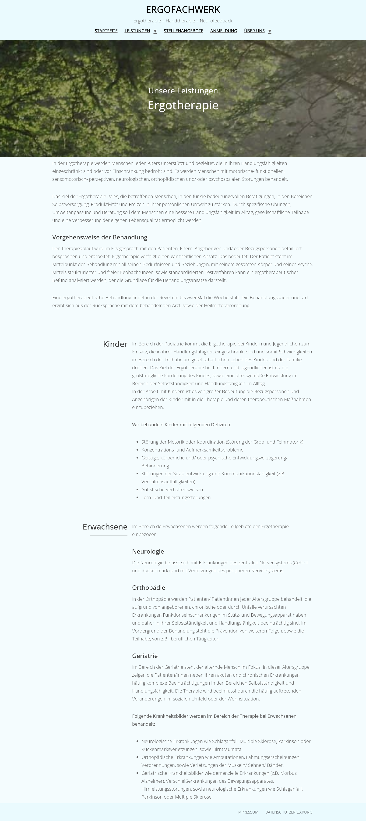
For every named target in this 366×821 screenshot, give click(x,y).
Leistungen (137, 30)
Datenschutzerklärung (289, 812)
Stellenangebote (183, 30)
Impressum (247, 812)
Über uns (254, 30)
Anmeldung (223, 30)
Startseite (106, 30)
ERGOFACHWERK (183, 9)
